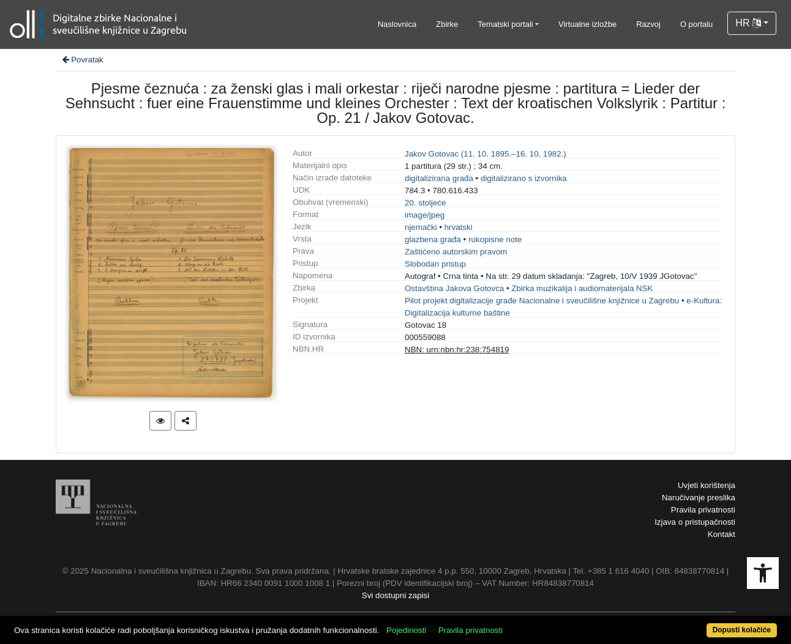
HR (748, 23)
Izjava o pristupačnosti (694, 522)
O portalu (696, 24)
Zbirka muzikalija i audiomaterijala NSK (582, 288)
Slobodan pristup (435, 263)
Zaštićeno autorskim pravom (456, 251)
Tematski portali (505, 24)
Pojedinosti (406, 630)
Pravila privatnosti (703, 509)
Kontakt (721, 534)
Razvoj (648, 24)
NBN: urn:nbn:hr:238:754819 (457, 349)
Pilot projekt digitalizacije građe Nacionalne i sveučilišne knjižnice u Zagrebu (542, 300)
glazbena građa (433, 239)
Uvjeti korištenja (706, 485)
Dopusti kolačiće (742, 630)
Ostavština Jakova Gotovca (454, 288)
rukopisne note (495, 239)
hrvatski (458, 227)
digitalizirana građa (439, 178)
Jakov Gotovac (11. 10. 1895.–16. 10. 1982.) (485, 153)
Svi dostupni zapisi (395, 595)
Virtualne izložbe (587, 24)
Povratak (82, 59)
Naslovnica (397, 24)
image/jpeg (424, 215)
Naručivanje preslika (698, 497)
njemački (421, 227)
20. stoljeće (425, 202)
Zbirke (447, 24)
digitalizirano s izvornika (524, 178)
